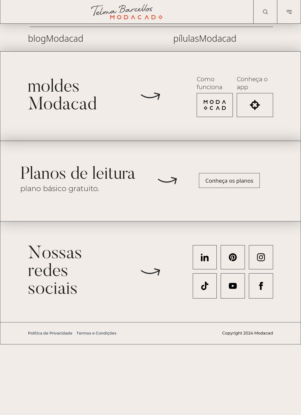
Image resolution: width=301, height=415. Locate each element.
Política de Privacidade (50, 333)
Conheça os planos (229, 180)
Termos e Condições (96, 333)
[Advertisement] (148, 379)
